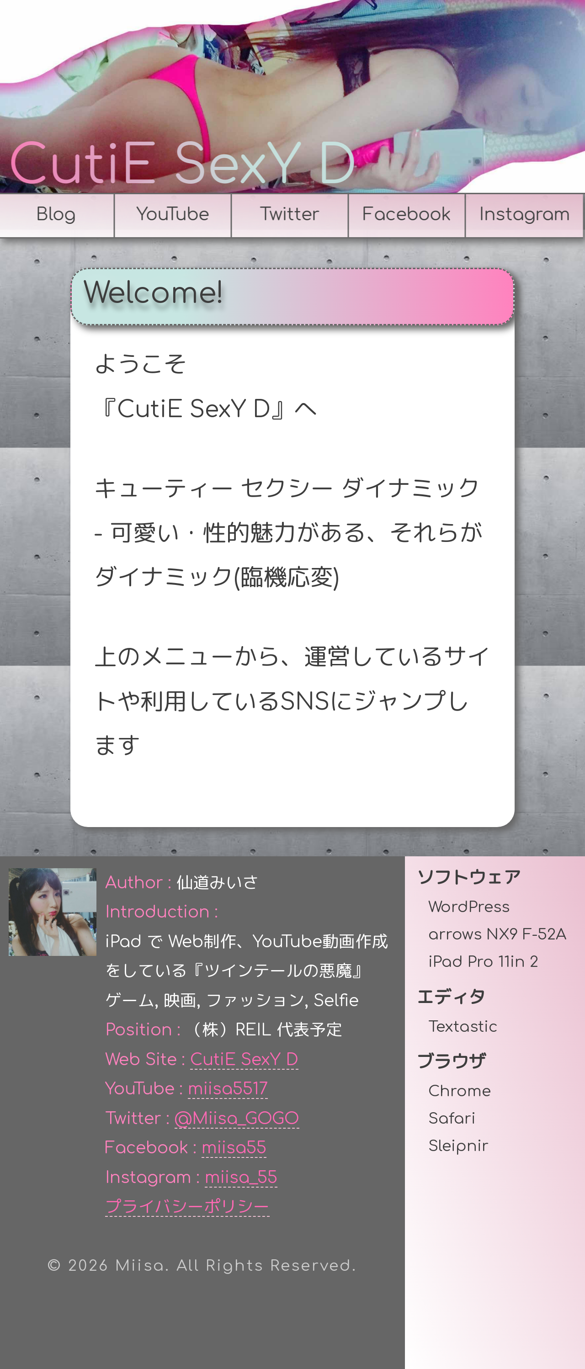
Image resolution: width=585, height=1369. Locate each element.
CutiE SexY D (184, 166)
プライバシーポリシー (187, 1207)
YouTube (170, 214)
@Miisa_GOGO (237, 1118)
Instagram (522, 214)
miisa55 (234, 1148)
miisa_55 (241, 1177)
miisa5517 (228, 1089)
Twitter (288, 214)
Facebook (404, 214)
